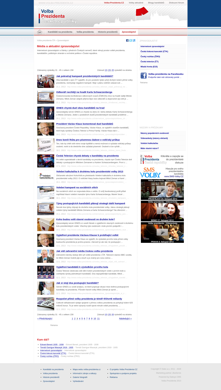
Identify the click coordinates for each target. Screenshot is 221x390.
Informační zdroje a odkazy (84, 373)
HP (40, 32)
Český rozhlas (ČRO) (150, 56)
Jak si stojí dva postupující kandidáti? (77, 283)
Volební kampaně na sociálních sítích (77, 187)
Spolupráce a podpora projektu (123, 373)
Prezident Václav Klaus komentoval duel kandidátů (84, 123)
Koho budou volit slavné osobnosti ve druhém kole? (85, 219)
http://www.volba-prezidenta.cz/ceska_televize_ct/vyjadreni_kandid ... (97, 277)
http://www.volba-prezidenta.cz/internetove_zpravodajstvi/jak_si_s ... (96, 293)
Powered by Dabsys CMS (170, 377)
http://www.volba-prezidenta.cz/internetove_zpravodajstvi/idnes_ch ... (97, 118)
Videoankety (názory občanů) (154, 138)
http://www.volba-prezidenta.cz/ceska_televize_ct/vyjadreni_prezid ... (97, 246)
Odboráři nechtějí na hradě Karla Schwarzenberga (84, 92)
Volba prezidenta (85, 32)
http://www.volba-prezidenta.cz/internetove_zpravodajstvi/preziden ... (97, 134)
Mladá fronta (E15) (149, 66)
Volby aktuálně (136, 3)
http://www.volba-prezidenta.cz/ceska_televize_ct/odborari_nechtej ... (97, 102)
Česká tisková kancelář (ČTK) (154, 51)
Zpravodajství (129, 32)
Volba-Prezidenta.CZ (114, 3)
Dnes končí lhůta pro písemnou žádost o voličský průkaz (88, 139)
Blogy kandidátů (156, 3)
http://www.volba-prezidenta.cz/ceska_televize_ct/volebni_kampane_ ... (98, 198)
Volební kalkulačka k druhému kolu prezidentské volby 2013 (89, 171)
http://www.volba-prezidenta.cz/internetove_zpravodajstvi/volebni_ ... (97, 182)
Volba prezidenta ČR (46, 40)
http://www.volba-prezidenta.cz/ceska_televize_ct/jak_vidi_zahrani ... (97, 261)
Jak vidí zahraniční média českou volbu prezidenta (84, 251)
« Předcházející (44, 318)
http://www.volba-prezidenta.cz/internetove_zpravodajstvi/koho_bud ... (97, 230)
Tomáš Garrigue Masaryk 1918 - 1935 (56, 347)
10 (106, 70)
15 (109, 70)
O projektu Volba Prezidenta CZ (123, 369)
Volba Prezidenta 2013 (171, 381)
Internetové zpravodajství (152, 46)
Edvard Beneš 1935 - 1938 (52, 344)
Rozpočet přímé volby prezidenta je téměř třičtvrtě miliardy (89, 298)
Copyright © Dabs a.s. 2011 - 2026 (166, 369)
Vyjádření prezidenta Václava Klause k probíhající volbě (87, 235)
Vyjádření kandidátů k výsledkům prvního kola (82, 267)
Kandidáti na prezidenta (60, 32)
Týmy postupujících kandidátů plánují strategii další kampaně (90, 203)
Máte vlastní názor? (150, 148)
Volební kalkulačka (149, 143)
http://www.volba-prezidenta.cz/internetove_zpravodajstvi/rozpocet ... (97, 309)
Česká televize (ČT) (150, 61)
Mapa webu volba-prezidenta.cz (87, 369)
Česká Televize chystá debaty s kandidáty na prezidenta (87, 155)
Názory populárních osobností (155, 133)
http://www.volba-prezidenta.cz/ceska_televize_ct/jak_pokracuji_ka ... (97, 87)
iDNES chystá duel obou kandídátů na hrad (80, 108)
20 (113, 70)
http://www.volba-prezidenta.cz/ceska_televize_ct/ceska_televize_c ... (97, 166)
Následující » (125, 318)
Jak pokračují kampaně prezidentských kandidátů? (84, 76)
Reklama (114, 377)
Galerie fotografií (80, 377)
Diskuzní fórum (176, 3)
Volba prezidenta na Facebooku (165, 75)
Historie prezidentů (108, 32)
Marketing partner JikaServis (168, 373)
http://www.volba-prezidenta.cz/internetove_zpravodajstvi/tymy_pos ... (97, 214)
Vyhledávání (78, 381)
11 (98, 318)
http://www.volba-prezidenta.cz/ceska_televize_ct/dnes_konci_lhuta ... (97, 150)
